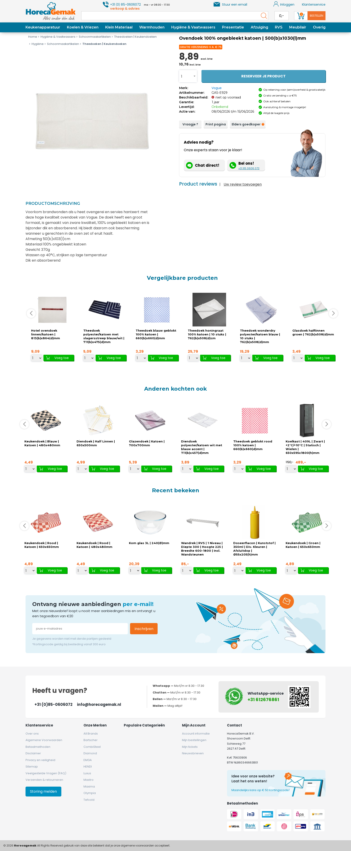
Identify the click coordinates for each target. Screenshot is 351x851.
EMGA (87, 760)
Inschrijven (144, 628)
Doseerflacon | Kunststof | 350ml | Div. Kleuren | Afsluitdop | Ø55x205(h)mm (254, 548)
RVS (279, 27)
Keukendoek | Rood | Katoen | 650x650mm (41, 545)
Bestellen (316, 16)
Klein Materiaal (119, 27)
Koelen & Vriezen (82, 27)
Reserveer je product (263, 76)
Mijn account (193, 725)
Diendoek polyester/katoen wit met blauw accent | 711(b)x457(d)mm (201, 447)
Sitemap (32, 766)
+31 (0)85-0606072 (53, 704)
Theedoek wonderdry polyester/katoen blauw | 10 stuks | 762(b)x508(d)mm (260, 336)
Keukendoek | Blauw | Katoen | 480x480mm (42, 443)
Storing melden (43, 791)
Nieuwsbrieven (193, 753)
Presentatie (233, 27)
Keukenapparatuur (43, 27)
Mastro (88, 780)
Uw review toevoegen (243, 184)
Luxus (87, 773)
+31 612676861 (263, 699)
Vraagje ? (190, 124)
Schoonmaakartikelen (93, 37)
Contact (234, 725)
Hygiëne (36, 44)
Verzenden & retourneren (44, 780)
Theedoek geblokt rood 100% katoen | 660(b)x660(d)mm (252, 445)
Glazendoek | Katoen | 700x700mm (147, 443)
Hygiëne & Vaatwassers (193, 27)
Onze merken (95, 725)
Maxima (89, 786)
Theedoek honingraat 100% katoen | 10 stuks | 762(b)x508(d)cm (207, 334)
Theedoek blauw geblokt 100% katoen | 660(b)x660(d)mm (156, 334)
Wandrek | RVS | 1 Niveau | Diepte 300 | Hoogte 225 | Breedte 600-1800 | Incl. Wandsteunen (202, 548)
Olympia (89, 793)
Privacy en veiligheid (40, 760)
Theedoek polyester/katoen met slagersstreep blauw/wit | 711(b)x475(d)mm (103, 336)
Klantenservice (313, 4)
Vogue (217, 88)
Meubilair (297, 27)
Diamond (90, 753)
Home (32, 37)
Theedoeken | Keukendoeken (134, 37)
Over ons (32, 733)
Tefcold (88, 800)
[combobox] (188, 76)
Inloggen (284, 4)
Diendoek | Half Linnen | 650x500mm (96, 443)
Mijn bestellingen (194, 740)
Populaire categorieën (144, 725)
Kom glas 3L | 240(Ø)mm (149, 543)
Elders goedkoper (247, 124)
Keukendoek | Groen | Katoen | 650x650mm (303, 545)
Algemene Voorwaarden (44, 740)
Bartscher (90, 740)
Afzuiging (259, 27)
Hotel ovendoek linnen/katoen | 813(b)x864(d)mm (45, 334)
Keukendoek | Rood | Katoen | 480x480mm (94, 545)
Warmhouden (152, 27)
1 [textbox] (181, 76)
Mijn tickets (190, 747)
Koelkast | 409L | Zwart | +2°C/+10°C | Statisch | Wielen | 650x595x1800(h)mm (305, 447)
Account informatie (196, 733)
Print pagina (215, 124)
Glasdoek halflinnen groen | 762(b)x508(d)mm (313, 332)
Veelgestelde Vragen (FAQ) (46, 773)
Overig (319, 27)
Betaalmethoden (38, 747)
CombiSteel (92, 747)
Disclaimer (33, 753)
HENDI (87, 766)
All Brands (90, 733)
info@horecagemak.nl (99, 704)
